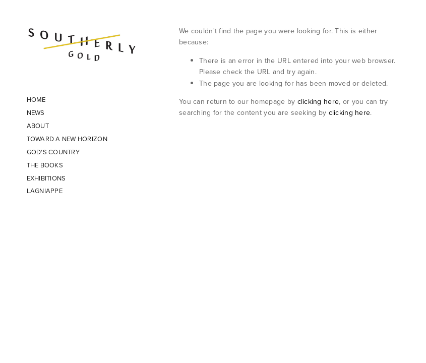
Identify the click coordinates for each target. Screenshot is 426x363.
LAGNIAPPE (45, 190)
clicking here (318, 101)
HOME (36, 99)
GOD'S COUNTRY (53, 151)
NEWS (36, 112)
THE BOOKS (45, 164)
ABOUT (38, 125)
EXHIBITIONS (46, 178)
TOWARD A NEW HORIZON (67, 138)
